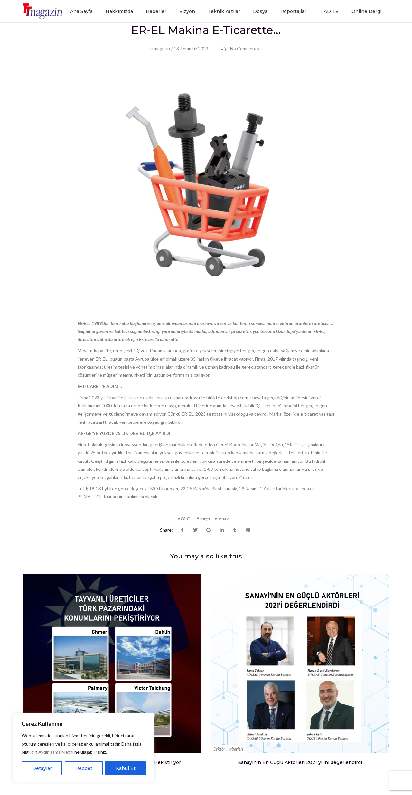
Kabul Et (126, 768)
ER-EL (186, 519)
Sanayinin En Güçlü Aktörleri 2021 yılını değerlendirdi (300, 762)
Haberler (156, 11)
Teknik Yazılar (224, 11)
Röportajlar (293, 11)
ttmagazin (160, 48)
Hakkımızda (119, 11)
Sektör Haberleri (228, 748)
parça (205, 519)
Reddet (83, 768)
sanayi (223, 519)
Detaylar (42, 768)
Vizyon (187, 11)
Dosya (260, 11)
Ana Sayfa (81, 11)
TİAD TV (329, 11)
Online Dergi (366, 11)
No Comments (244, 48)
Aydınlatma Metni (55, 752)
